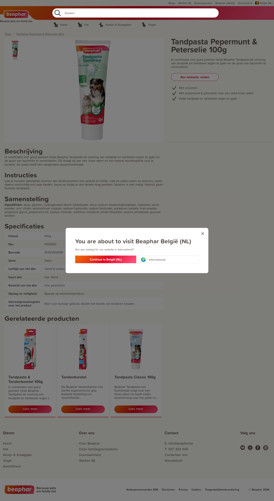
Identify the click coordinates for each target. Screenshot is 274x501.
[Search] (135, 13)
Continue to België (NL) (106, 259)
